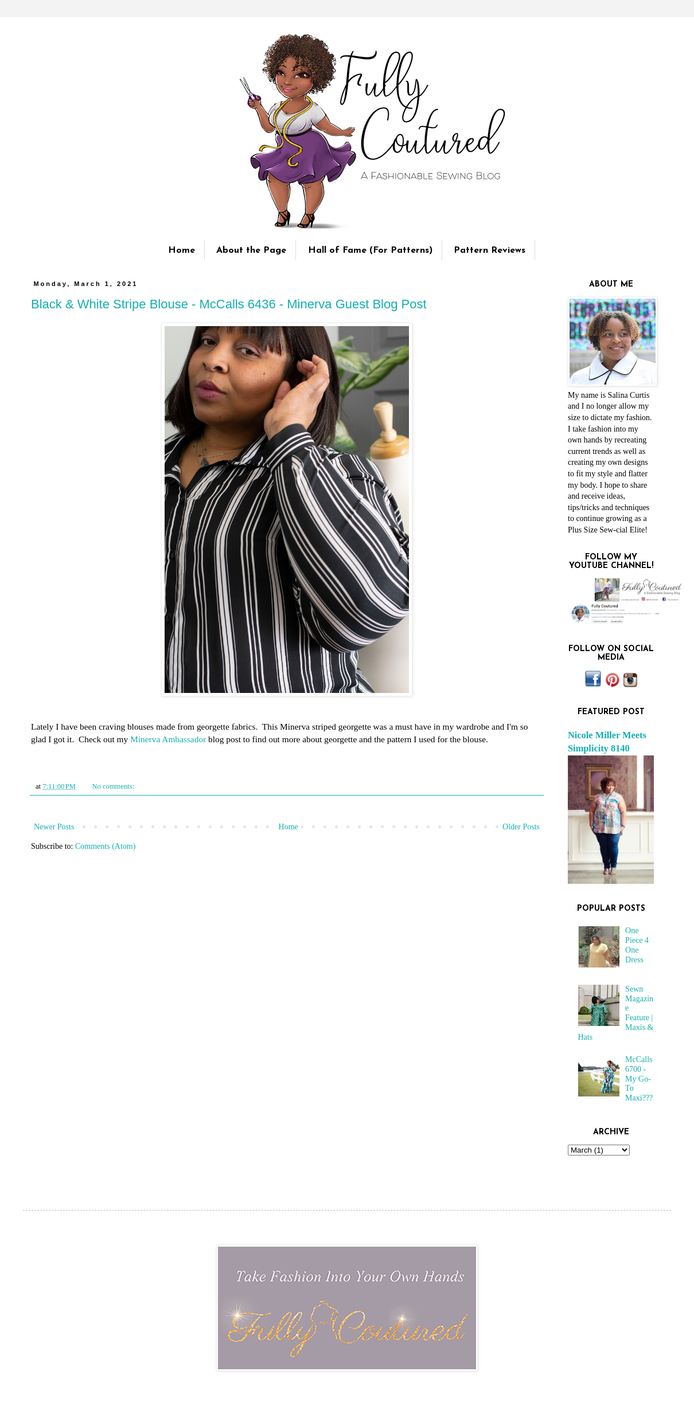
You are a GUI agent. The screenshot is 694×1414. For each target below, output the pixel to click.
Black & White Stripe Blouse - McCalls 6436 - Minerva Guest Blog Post (229, 304)
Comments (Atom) (105, 846)
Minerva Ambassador (168, 739)
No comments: (114, 786)
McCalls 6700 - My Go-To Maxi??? (639, 1078)
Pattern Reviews (489, 250)
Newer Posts (54, 826)
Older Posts (521, 826)
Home (181, 250)
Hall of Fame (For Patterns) (370, 250)
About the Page (251, 250)
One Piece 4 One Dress (637, 944)
